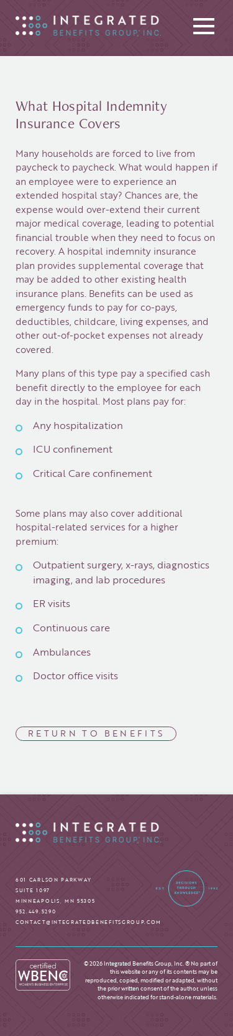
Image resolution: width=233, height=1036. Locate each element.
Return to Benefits (96, 733)
